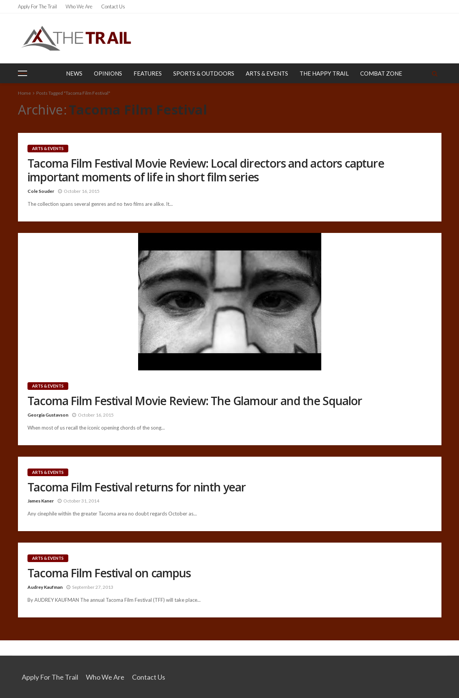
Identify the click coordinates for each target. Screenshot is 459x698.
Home (24, 93)
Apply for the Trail (37, 6)
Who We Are (79, 6)
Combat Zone (381, 73)
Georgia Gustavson (47, 415)
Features (148, 73)
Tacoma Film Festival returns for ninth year (136, 487)
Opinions (108, 73)
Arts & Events (267, 73)
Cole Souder (40, 191)
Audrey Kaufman (45, 587)
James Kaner (40, 501)
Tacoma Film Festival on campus (109, 573)
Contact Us (113, 6)
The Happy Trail (324, 73)
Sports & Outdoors (203, 73)
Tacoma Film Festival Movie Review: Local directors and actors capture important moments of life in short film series (205, 170)
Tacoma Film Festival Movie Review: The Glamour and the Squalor (194, 401)
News (74, 73)
